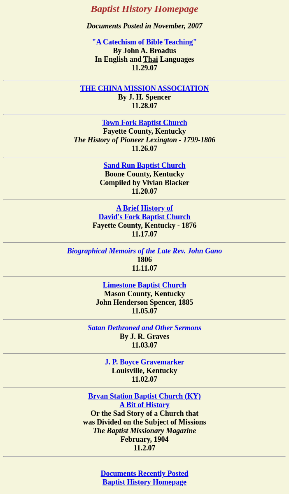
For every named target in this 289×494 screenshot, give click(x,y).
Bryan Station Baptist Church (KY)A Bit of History (144, 400)
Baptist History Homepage (144, 482)
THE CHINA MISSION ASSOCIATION (144, 88)
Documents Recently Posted (145, 473)
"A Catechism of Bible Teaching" (144, 42)
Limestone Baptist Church (144, 285)
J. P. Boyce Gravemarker (144, 362)
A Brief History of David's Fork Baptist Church (144, 212)
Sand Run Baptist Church (144, 165)
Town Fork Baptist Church (144, 122)
